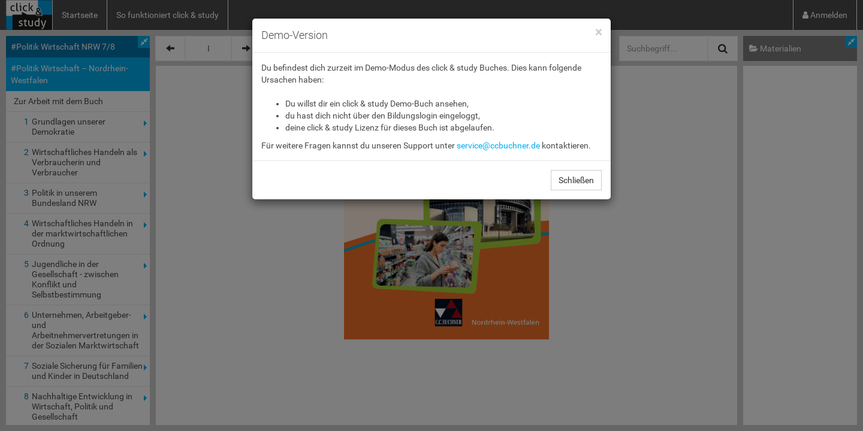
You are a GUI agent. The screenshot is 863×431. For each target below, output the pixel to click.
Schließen (576, 180)
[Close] (598, 32)
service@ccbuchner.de (498, 145)
